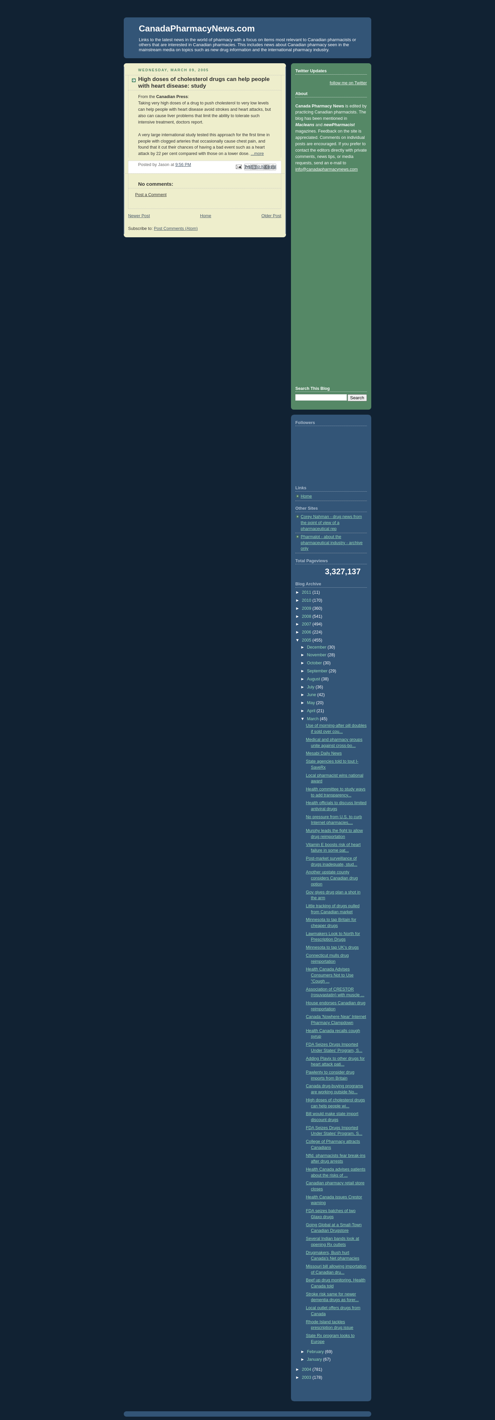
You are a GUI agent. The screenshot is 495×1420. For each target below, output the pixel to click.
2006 (307, 632)
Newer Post (139, 216)
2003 (307, 1377)
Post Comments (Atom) (176, 228)
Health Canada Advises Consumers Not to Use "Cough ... (330, 975)
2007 (307, 624)
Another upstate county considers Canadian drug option (332, 878)
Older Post (271, 216)
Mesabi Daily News (324, 753)
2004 (307, 1369)
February (316, 1351)
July (311, 687)
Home (205, 216)
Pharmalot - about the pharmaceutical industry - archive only (332, 542)
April (312, 710)
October (315, 663)
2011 (307, 592)
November (317, 655)
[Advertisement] (322, 278)
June (312, 694)
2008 (307, 616)
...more (257, 153)
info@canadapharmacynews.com (326, 169)
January (315, 1359)
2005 (307, 640)
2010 (307, 600)
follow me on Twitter (348, 83)
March (313, 719)
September (318, 671)
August (314, 679)
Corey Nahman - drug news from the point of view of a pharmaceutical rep (331, 522)
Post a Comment (151, 194)
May (311, 702)
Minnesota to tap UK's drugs (332, 947)
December (317, 647)
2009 (307, 608)
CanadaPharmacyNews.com (197, 28)
